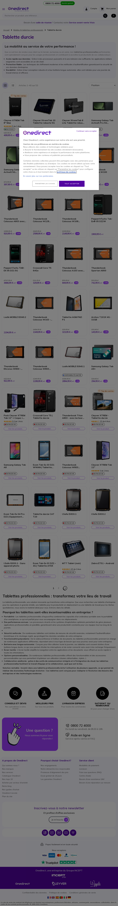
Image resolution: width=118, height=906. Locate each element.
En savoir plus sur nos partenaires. (38, 176)
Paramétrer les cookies (45, 183)
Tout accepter (72, 184)
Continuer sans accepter (86, 131)
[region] (59, 159)
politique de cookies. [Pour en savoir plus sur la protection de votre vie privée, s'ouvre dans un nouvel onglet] (66, 172)
